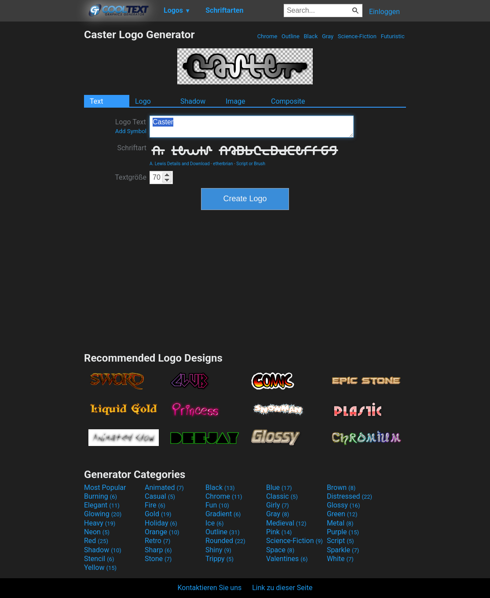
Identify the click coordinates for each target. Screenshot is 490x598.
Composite (288, 101)
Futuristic (392, 36)
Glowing (102, 514)
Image (235, 101)
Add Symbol (130, 131)
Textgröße (130, 177)
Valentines (287, 559)
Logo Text (130, 126)
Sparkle (343, 550)
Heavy (99, 523)
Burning (100, 496)
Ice (214, 523)
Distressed (349, 496)
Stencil (99, 559)
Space (280, 550)
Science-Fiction (357, 36)
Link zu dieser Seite (282, 588)
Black (310, 36)
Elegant (102, 505)
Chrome (267, 36)
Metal (340, 523)
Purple (343, 532)
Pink (279, 532)
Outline (290, 36)
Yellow (100, 567)
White (340, 559)
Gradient (223, 514)
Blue (279, 487)
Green (342, 514)
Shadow (192, 101)
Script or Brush (250, 163)
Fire (155, 505)
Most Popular (105, 487)
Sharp (158, 550)
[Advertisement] (42, 160)
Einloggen (384, 11)
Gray (328, 36)
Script (340, 540)
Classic (282, 496)
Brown (341, 487)
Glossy (343, 505)
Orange (162, 532)
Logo (143, 101)
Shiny (218, 550)
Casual (160, 496)
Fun (217, 505)
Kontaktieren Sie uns (210, 588)
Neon (97, 532)
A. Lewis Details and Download (180, 163)
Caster (252, 127)
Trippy (219, 559)
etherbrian (223, 163)
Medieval (286, 523)
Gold (158, 514)
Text (96, 101)
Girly (277, 505)
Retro (157, 540)
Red (96, 540)
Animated (164, 487)
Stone (158, 559)
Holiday (161, 523)
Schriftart (131, 148)
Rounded (225, 540)
